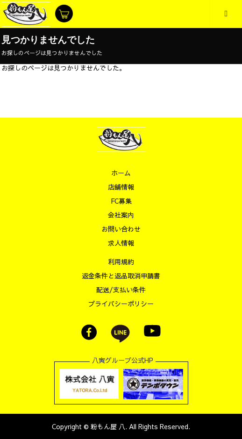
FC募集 (121, 200)
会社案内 (121, 215)
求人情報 (121, 243)
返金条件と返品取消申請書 (121, 275)
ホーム (121, 172)
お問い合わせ (121, 229)
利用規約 (121, 261)
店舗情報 (121, 186)
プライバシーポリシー (121, 303)
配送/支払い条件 (121, 289)
